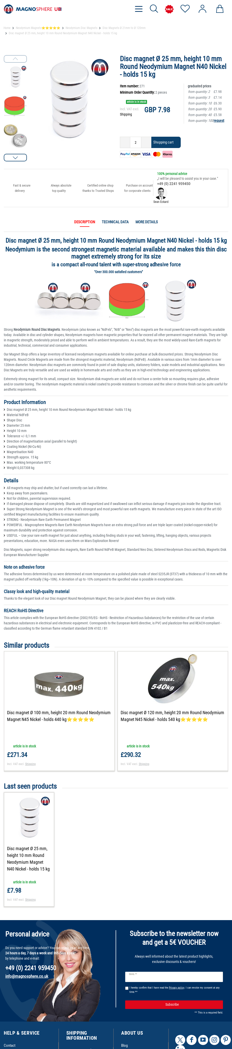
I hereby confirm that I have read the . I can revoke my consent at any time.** (174, 990)
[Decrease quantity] (125, 142)
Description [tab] (84, 222)
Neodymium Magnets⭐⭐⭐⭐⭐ (38, 28)
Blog (124, 1045)
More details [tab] (146, 222)
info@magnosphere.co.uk (26, 976)
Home (7, 28)
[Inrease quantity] (146, 142)
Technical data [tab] (115, 222)
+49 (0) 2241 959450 (173, 184)
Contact (9, 1045)
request (219, 121)
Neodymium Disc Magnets (81, 28)
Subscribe (192, 1004)
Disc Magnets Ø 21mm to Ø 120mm (124, 28)
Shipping (126, 114)
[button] (15, 157)
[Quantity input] (135, 142)
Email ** (133, 974)
